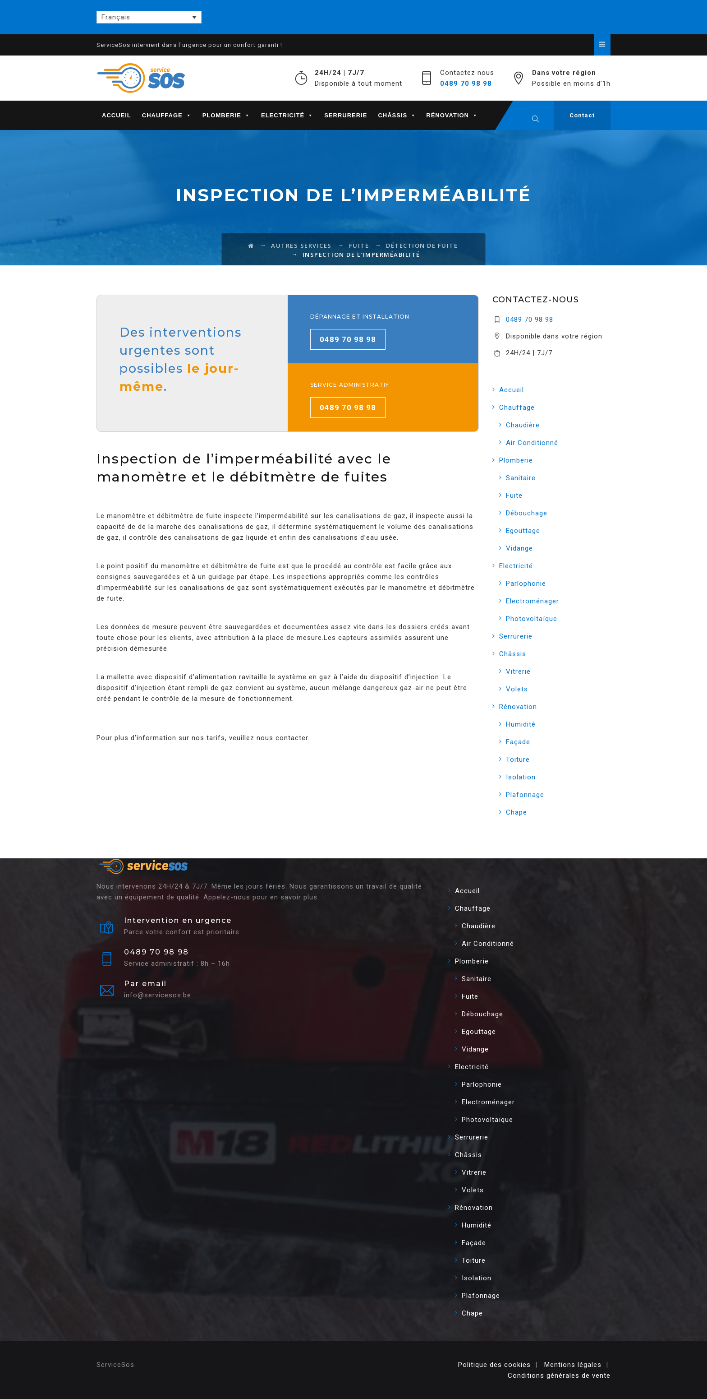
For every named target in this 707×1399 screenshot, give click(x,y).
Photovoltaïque (531, 619)
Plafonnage (525, 795)
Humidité (521, 724)
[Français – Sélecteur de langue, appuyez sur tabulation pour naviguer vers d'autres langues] (149, 17)
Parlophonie (526, 583)
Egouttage (523, 531)
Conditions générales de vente (559, 1375)
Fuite (514, 495)
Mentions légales (572, 1365)
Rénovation (452, 115)
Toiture (518, 759)
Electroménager (532, 601)
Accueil (116, 115)
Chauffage (167, 115)
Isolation (521, 777)
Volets (517, 689)
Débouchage (526, 513)
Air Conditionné (532, 443)
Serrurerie (345, 115)
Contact (582, 115)
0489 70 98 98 (466, 83)
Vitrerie (518, 671)
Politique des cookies (494, 1365)
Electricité (287, 115)
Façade (518, 742)
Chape (516, 812)
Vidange (519, 548)
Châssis (397, 115)
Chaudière (523, 425)
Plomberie (226, 115)
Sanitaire (521, 478)
